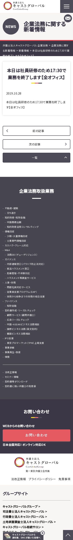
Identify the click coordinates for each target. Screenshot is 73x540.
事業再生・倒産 (13, 352)
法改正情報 (11, 372)
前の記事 (38, 131)
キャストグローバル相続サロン (22, 527)
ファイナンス (11, 301)
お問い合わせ (36, 435)
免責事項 (64, 479)
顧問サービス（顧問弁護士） (21, 315)
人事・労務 (10, 282)
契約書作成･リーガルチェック (20, 310)
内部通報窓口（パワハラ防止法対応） (26, 264)
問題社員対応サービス (19, 287)
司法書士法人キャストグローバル (23, 511)
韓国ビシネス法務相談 (18, 333)
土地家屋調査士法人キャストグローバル (28, 522)
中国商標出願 (14, 222)
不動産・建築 (11, 208)
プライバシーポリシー (42, 479)
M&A (7, 250)
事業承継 (9, 347)
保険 (7, 357)
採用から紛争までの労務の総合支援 (26, 296)
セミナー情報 (12, 377)
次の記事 (35, 144)
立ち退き (11, 213)
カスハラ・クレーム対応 (16, 245)
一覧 (35, 157)
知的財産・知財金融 (15, 217)
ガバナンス (10, 259)
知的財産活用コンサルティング (23, 226)
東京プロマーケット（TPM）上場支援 (25, 343)
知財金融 (12, 305)
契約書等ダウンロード (16, 381)
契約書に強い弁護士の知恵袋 (20, 386)
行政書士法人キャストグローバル (23, 516)
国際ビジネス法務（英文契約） (22, 329)
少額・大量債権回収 (17, 236)
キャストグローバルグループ (20, 506)
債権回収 (9, 231)
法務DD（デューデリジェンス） (22, 254)
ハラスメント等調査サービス (21, 278)
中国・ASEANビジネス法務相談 (23, 324)
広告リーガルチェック (18, 319)
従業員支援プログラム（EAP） (22, 291)
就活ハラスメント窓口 (18, 268)
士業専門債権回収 (16, 240)
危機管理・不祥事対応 (18, 273)
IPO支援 (9, 338)
